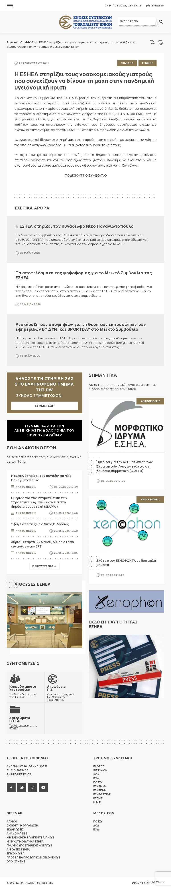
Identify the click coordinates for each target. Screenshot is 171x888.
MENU (10, 5)
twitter (21, 787)
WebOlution (155, 882)
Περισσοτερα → (44, 566)
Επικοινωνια (15, 853)
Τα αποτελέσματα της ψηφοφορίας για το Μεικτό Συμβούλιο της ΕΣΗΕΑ (84, 275)
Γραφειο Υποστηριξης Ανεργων (29, 845)
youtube (43, 787)
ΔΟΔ (96, 774)
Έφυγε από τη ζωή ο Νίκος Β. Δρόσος (40, 524)
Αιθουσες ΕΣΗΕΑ (32, 584)
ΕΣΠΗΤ (98, 798)
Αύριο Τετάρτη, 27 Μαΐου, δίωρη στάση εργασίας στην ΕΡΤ (42, 544)
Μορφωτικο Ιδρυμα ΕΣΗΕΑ (25, 841)
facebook (11, 787)
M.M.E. (97, 802)
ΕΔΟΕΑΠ (98, 766)
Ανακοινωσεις (26, 486)
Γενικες (147, 63)
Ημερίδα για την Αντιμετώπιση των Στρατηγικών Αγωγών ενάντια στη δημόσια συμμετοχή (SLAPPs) (39, 502)
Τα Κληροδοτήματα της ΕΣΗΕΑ (25, 691)
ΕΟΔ (96, 778)
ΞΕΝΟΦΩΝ (100, 770)
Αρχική (12, 42)
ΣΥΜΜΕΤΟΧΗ (44, 405)
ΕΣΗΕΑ (85, 22)
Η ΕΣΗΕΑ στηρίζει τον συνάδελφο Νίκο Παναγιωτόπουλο (75, 226)
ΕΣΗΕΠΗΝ (99, 790)
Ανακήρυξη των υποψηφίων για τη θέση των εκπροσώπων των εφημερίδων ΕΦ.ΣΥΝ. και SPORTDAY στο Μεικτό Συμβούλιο (81, 326)
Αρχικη (12, 821)
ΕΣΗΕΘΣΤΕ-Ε (102, 794)
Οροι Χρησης (16, 861)
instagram (32, 787)
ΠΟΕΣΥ (97, 782)
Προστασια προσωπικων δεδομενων (33, 857)
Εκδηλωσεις (15, 829)
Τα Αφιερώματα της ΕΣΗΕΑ (25, 722)
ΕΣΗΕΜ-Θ (99, 786)
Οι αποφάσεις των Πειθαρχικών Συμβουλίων (63, 693)
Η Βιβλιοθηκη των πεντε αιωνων (30, 837)
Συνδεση (158, 5)
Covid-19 (26, 42)
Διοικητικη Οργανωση (22, 825)
